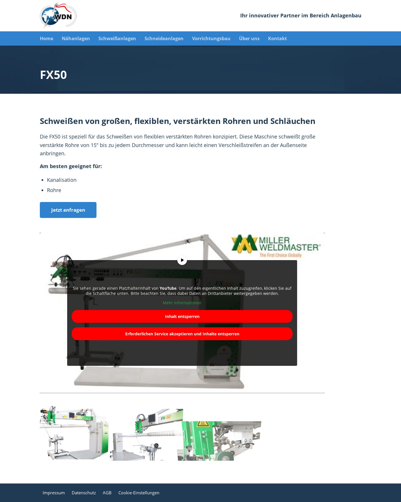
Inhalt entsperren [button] (182, 316)
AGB (107, 492)
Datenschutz (84, 492)
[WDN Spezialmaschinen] (58, 15)
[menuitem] (51, 38)
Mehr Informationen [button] (182, 302)
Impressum (54, 492)
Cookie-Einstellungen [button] (138, 492)
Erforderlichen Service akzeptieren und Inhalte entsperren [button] (182, 333)
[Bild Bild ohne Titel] (76, 432)
